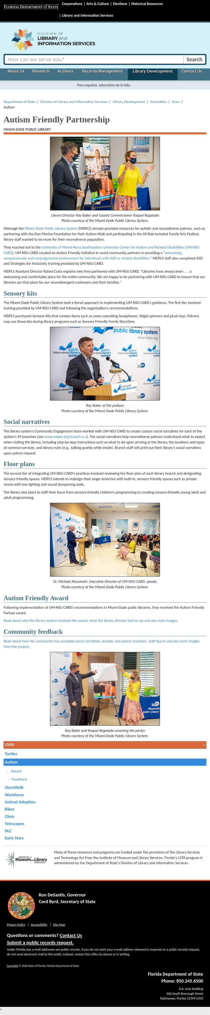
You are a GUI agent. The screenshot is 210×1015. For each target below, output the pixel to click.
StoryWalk (14, 787)
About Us (16, 71)
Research (41, 71)
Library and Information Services (87, 15)
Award (16, 771)
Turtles (11, 753)
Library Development (153, 71)
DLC (8, 830)
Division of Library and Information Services (74, 101)
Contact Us (192, 71)
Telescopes (14, 823)
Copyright (12, 966)
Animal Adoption (20, 802)
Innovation (158, 101)
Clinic (10, 816)
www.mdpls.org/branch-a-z (65, 436)
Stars (176, 101)
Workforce (14, 794)
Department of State (19, 101)
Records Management (102, 71)
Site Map (59, 925)
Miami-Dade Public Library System (51, 228)
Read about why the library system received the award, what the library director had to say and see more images (90, 620)
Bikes (9, 809)
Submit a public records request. (40, 942)
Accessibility (39, 925)
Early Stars (14, 838)
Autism (11, 762)
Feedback (19, 779)
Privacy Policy (16, 925)
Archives (65, 71)
